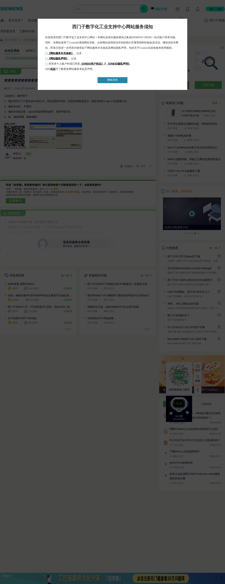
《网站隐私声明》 (58, 58)
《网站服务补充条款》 (61, 53)
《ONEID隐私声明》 (118, 63)
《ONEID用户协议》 (92, 63)
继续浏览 (112, 79)
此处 (53, 68)
